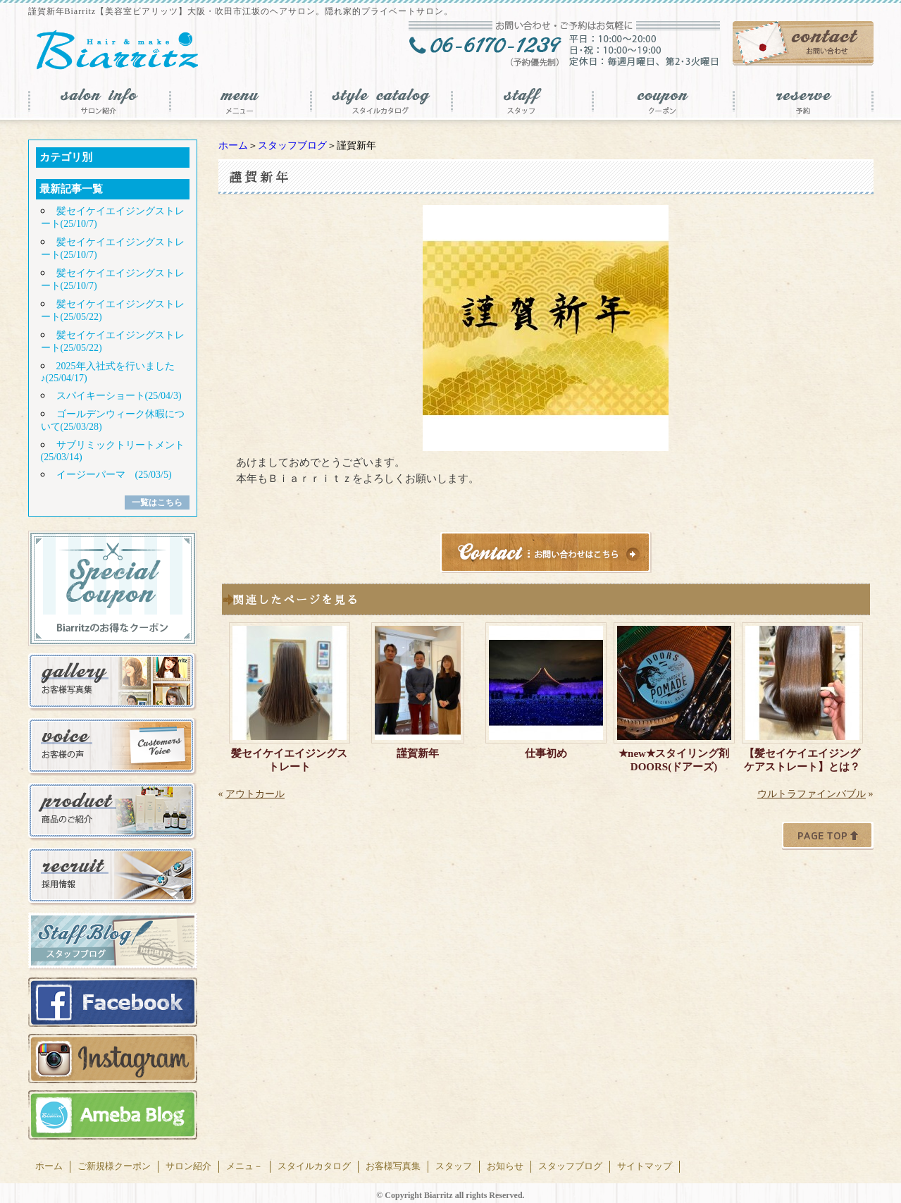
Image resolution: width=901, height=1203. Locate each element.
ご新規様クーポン (114, 1166)
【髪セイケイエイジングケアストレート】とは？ (802, 760)
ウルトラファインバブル (811, 794)
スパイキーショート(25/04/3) (119, 395)
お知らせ (505, 1166)
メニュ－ (244, 1166)
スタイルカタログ (314, 1166)
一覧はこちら (157, 502)
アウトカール (255, 794)
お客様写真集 (393, 1166)
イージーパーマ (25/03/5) (114, 474)
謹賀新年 (418, 753)
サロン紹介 (188, 1166)
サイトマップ (644, 1166)
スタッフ (453, 1166)
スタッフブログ (292, 145)
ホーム (233, 145)
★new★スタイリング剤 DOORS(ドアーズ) (676, 760)
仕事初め (546, 753)
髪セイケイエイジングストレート (289, 760)
